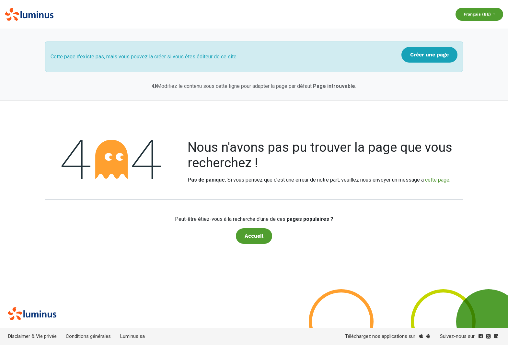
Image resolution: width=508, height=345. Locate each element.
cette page (437, 180)
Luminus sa (132, 336)
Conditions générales (88, 336)
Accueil (254, 236)
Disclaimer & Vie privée (32, 336)
